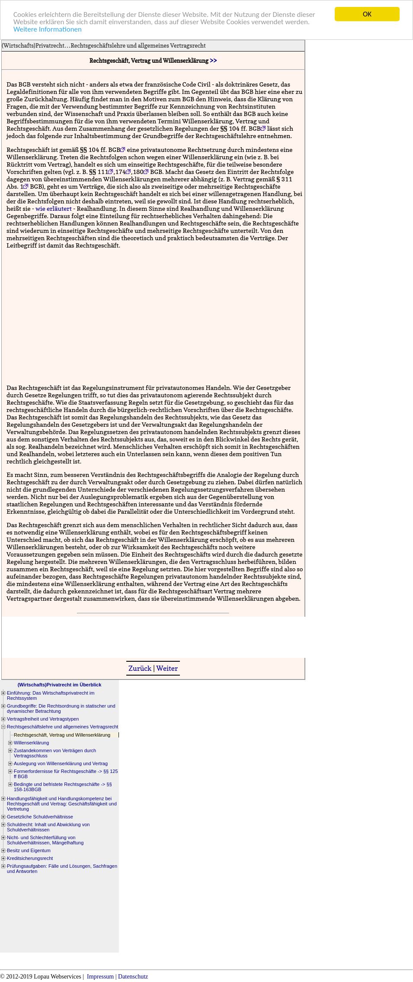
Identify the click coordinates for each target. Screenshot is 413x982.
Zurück (140, 668)
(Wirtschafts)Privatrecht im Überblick (60, 684)
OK (367, 14)
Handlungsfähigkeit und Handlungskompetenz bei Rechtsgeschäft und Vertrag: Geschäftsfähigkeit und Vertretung (62, 803)
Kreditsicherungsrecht (30, 858)
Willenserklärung (31, 742)
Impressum (100, 976)
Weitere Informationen (47, 28)
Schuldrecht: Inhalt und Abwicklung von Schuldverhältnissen (48, 827)
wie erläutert (53, 208)
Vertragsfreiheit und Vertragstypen (43, 718)
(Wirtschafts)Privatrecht (33, 45)
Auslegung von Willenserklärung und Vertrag (61, 763)
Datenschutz (133, 976)
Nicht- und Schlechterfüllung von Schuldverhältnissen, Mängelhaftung (45, 840)
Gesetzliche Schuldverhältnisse (40, 816)
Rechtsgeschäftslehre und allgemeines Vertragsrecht (137, 45)
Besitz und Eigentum (29, 850)
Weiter (167, 668)
